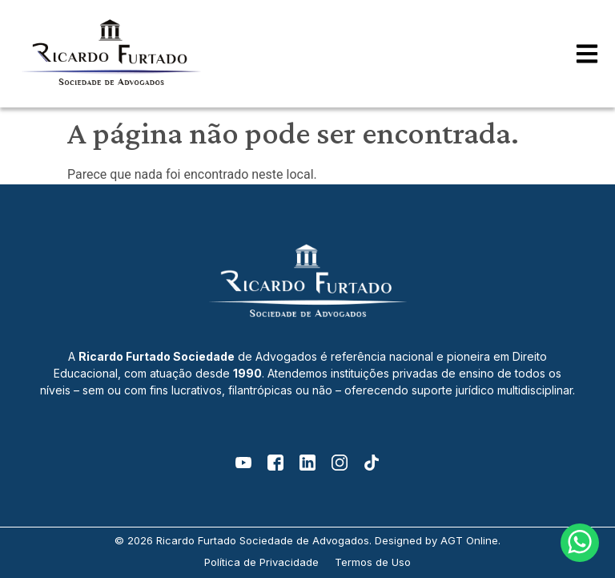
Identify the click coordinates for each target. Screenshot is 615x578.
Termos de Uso (373, 562)
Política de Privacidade (261, 562)
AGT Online (469, 540)
